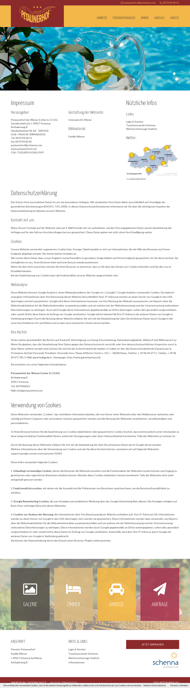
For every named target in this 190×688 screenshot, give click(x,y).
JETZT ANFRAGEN (153, 644)
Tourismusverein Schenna (140, 125)
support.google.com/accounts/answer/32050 (36, 453)
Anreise (174, 18)
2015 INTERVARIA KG (166, 682)
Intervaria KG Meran (80, 119)
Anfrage (159, 18)
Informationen (76, 662)
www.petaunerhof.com (24, 148)
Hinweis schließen (179, 685)
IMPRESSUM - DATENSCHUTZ (28, 682)
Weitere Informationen (154, 685)
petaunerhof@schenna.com (140, 2)
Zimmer (144, 18)
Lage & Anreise (134, 121)
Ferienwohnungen (124, 18)
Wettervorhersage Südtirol (141, 128)
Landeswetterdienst (137, 179)
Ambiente (102, 18)
